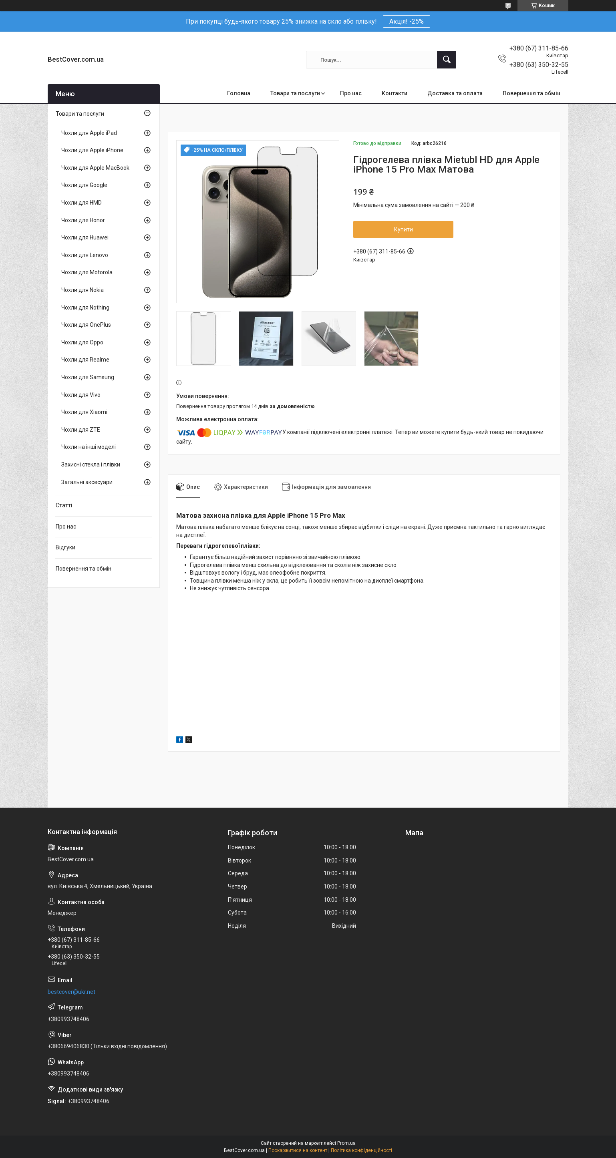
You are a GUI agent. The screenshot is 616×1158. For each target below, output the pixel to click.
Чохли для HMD (81, 202)
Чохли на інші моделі (88, 447)
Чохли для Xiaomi (84, 412)
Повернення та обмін (531, 93)
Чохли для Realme (85, 359)
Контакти (394, 93)
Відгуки (65, 547)
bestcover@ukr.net (71, 992)
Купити (403, 229)
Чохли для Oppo (82, 342)
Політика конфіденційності (361, 1150)
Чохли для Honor (83, 220)
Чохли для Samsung (87, 377)
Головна (238, 93)
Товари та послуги (295, 93)
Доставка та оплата (455, 93)
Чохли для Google (84, 185)
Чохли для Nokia (82, 290)
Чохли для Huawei (85, 237)
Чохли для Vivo (81, 395)
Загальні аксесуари (87, 482)
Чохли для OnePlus (86, 325)
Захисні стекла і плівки (90, 464)
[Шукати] (446, 59)
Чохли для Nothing (85, 307)
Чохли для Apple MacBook (95, 168)
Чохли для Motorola (87, 272)
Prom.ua (346, 1143)
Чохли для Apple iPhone (92, 150)
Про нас (351, 93)
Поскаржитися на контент (297, 1150)
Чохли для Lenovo (84, 255)
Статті (64, 505)
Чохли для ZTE (80, 429)
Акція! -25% (406, 21)
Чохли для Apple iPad (89, 133)
